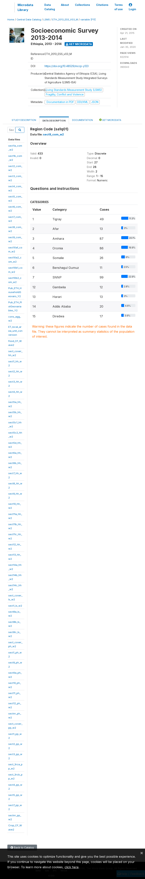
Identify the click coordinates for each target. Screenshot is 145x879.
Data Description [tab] (54, 120)
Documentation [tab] (82, 120)
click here (72, 867)
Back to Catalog (22, 847)
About (65, 4)
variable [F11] (88, 19)
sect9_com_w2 (53, 134)
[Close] (141, 852)
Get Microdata (79, 44)
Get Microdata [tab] (110, 119)
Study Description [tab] (24, 120)
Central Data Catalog (29, 19)
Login (132, 7)
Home (10, 19)
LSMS (46, 19)
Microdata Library (25, 7)
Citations (102, 4)
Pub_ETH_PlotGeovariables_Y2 (15, 306)
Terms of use (118, 7)
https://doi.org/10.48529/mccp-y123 (67, 66)
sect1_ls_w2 (15, 605)
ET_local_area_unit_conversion (15, 330)
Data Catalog (49, 7)
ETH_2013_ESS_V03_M (65, 19)
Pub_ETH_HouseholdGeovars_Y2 (15, 292)
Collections (82, 4)
